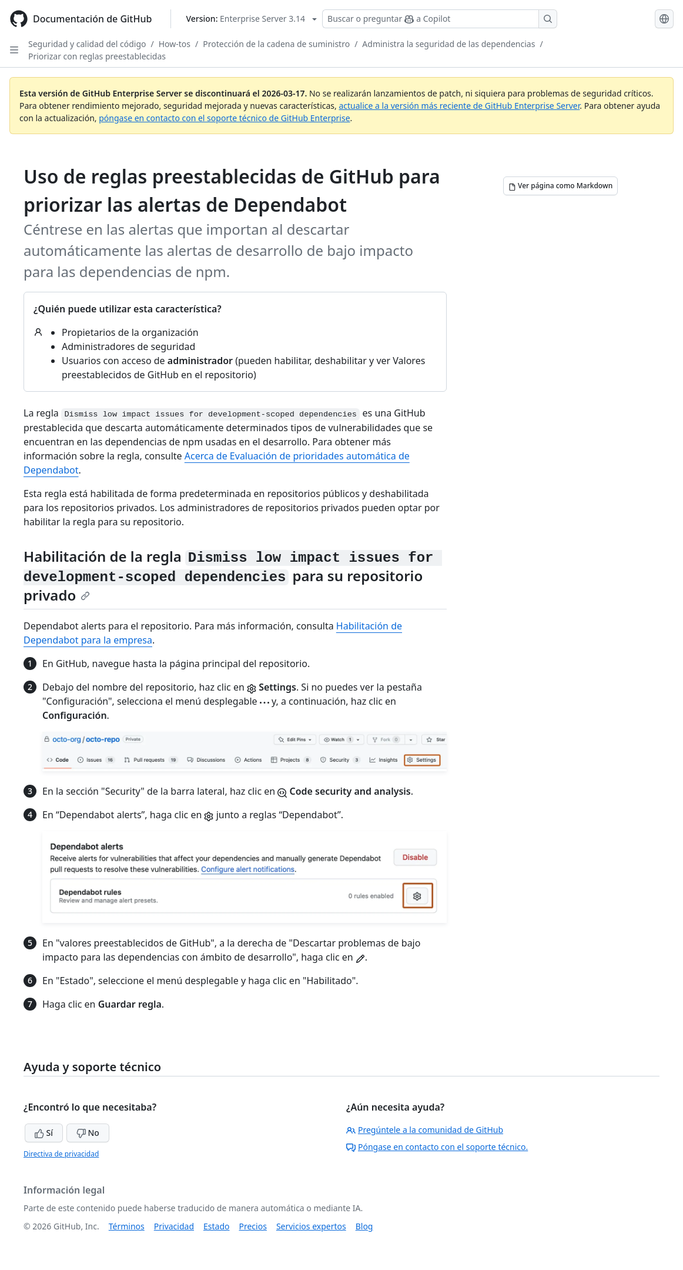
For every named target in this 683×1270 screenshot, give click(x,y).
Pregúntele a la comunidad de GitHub (424, 1129)
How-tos (174, 43)
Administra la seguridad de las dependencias (448, 43)
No (87, 1132)
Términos (127, 1226)
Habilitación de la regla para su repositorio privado (233, 575)
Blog (364, 1226)
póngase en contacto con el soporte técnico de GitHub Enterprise (224, 118)
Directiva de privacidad (61, 1154)
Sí (44, 1132)
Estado (216, 1226)
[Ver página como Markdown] (560, 185)
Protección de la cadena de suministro (276, 43)
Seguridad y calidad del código (87, 43)
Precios (253, 1226)
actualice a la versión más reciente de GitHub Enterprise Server (459, 105)
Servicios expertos (311, 1226)
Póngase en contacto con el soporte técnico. (437, 1146)
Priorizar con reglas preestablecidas (97, 56)
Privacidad (174, 1226)
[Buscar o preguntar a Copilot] (439, 18)
